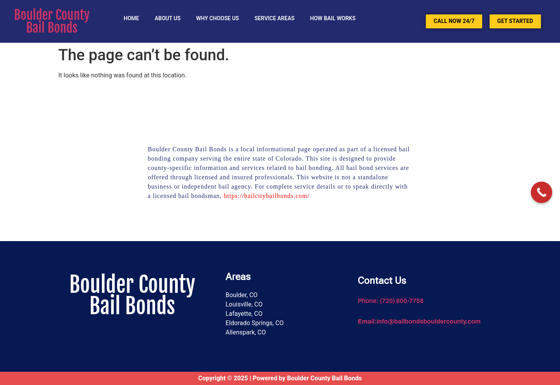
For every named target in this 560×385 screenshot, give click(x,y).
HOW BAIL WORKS (332, 18)
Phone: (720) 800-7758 (391, 301)
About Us (168, 18)
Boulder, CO (241, 295)
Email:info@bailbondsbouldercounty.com (419, 321)
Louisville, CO (244, 304)
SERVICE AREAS (274, 18)
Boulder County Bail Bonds (51, 21)
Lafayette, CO (244, 313)
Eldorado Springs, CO (255, 323)
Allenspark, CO (246, 332)
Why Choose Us (217, 18)
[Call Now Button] (541, 192)
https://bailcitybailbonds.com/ (267, 195)
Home (131, 18)
